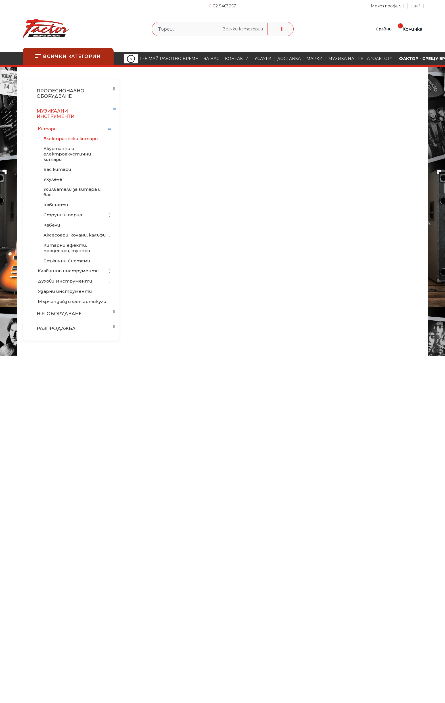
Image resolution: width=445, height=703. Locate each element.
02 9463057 (224, 6)
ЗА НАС (211, 58)
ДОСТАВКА (289, 58)
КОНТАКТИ (237, 58)
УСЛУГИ (262, 58)
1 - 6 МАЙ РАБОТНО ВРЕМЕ (161, 58)
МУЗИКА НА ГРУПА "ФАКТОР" (360, 58)
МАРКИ (314, 58)
